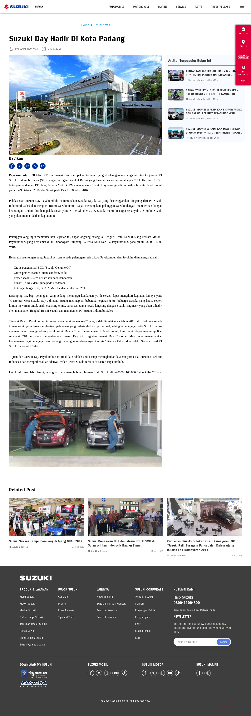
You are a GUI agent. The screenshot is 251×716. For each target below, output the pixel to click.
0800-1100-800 (187, 602)
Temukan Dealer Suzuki (33, 624)
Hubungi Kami (105, 596)
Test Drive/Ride (243, 71)
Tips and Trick (66, 617)
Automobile (116, 6)
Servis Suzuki (27, 631)
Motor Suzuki (27, 603)
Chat (243, 80)
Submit (223, 642)
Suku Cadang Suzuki (31, 638)
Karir (137, 624)
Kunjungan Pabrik (145, 610)
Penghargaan (142, 617)
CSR (137, 638)
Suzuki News (101, 25)
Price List (243, 31)
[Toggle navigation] (242, 7)
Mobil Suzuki (27, 596)
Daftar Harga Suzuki (31, 617)
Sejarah (139, 603)
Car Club (63, 596)
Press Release (220, 6)
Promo (62, 603)
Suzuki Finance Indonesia (111, 603)
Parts (198, 6)
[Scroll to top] (227, 705)
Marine (162, 6)
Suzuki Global (142, 631)
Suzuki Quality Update (32, 644)
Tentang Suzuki (144, 596)
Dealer (243, 44)
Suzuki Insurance (107, 617)
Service (181, 6)
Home (85, 25)
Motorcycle (141, 6)
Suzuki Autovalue (107, 610)
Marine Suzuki (28, 610)
